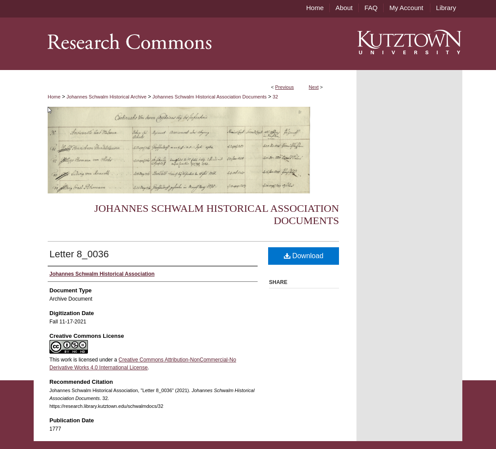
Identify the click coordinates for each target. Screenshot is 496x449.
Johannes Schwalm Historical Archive (106, 96)
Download (304, 256)
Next (314, 87)
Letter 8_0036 (79, 254)
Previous (284, 87)
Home (54, 96)
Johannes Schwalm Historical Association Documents (210, 96)
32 (275, 96)
